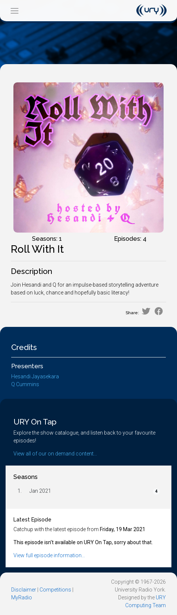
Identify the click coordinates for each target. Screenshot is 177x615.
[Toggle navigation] (14, 11)
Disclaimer (23, 590)
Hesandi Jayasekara (35, 376)
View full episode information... (49, 555)
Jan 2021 (40, 491)
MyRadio (21, 597)
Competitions (55, 590)
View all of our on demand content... (55, 454)
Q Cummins (25, 384)
